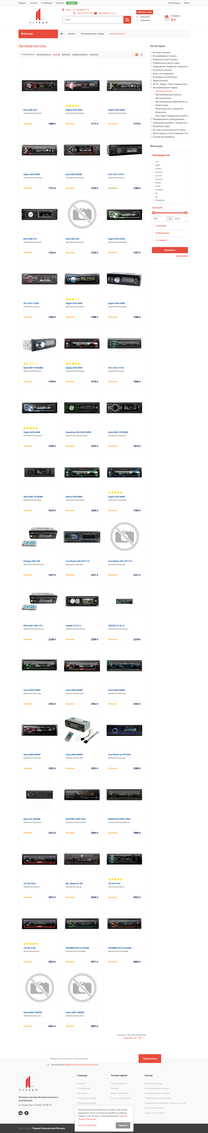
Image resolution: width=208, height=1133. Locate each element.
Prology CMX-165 (31, 561)
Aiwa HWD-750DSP (32, 1012)
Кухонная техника (162, 70)
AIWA (39, 693)
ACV (123, 178)
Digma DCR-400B (116, 497)
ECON (39, 113)
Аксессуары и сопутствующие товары (171, 133)
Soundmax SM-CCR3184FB (78, 432)
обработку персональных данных (81, 1064)
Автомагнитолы (117, 34)
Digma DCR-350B (116, 303)
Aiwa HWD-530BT (74, 690)
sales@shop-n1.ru (107, 13)
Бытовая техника (161, 52)
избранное (143, 17)
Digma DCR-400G (74, 497)
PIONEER (82, 951)
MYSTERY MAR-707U (76, 819)
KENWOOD (126, 822)
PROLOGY (40, 564)
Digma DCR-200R (74, 110)
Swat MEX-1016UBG (33, 497)
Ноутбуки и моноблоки (165, 77)
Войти (187, 3)
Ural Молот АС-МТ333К (119, 754)
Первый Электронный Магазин (48, 1128)
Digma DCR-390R (31, 174)
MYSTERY (82, 822)
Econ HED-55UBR (74, 174)
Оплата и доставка (86, 1103)
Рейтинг (66, 54)
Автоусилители (163, 98)
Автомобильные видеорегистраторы (172, 101)
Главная (21, 3)
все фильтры (182, 256)
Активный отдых (161, 126)
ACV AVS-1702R (31, 303)
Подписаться (150, 1058)
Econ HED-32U (30, 110)
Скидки (72, 3)
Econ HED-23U (72, 239)
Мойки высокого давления (169, 108)
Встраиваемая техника (165, 56)
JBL (80, 887)
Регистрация (174, 3)
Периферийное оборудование (168, 119)
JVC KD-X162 (29, 948)
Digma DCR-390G (116, 110)
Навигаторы (161, 105)
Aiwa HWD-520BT (32, 690)
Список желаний (119, 1093)
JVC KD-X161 (114, 883)
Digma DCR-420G (116, 239)
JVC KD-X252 (29, 883)
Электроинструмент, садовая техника (171, 122)
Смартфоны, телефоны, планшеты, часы (171, 66)
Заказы (114, 1088)
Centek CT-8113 (73, 625)
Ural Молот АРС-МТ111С (78, 561)
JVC (38, 887)
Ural (81, 564)
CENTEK (82, 629)
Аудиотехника (160, 80)
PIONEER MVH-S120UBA (120, 948)
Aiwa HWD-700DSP (75, 1012)
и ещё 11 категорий (155, 1113)
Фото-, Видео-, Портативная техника (171, 84)
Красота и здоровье (163, 73)
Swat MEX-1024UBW (33, 368)
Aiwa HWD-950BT (74, 754)
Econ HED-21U (30, 239)
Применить (169, 250)
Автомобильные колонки (168, 94)
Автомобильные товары (92, 34)
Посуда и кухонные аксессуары (169, 129)
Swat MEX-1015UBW (118, 432)
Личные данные (119, 1083)
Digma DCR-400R (74, 368)
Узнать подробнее (87, 1125)
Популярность (43, 54)
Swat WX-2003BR (31, 819)
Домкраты (160, 112)
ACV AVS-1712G (116, 368)
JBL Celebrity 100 (74, 883)
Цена (55, 54)
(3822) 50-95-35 (84, 13)
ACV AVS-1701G (116, 174)
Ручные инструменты (164, 137)
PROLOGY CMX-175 (32, 625)
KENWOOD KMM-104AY (119, 819)
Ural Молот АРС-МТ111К (120, 561)
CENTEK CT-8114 (116, 625)
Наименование (80, 54)
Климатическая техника (165, 59)
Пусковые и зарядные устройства (172, 115)
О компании (46, 3)
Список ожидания (120, 1098)
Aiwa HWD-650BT (32, 754)
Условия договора (86, 1098)
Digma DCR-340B (74, 303)
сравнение (143, 20)
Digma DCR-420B (31, 432)
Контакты (60, 3)
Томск (68, 9)
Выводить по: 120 (133, 1038)
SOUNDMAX (83, 435)
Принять (123, 1125)
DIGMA (81, 113)
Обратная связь (144, 12)
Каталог (33, 3)
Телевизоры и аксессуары (166, 63)
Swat (39, 371)
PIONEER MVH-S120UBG (77, 948)
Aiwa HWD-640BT (116, 690)
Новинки (93, 54)
